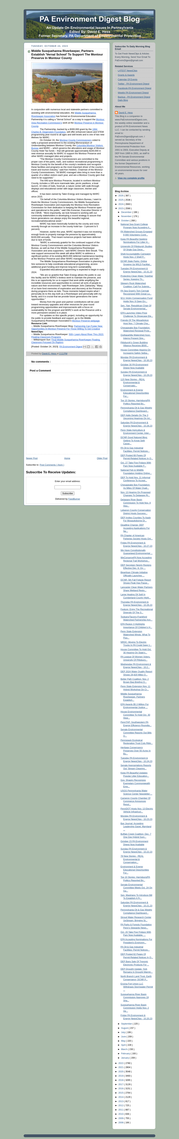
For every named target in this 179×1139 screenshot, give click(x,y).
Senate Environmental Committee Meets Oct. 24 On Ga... (136, 887)
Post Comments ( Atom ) (52, 465)
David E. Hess (126, 112)
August (125, 1028)
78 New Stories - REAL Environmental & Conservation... (132, 859)
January (125, 1058)
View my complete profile (131, 178)
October (125, 220)
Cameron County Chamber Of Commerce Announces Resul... (136, 801)
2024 (121, 204)
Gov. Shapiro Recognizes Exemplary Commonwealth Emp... (135, 783)
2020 (121, 1071)
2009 (121, 1118)
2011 (121, 1110)
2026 (121, 195)
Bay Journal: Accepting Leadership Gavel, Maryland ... (136, 826)
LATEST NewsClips (127, 70)
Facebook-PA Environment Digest (134, 88)
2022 (121, 1063)
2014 (121, 1097)
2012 (121, 1105)
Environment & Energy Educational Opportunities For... (135, 393)
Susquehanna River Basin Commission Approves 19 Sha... (135, 997)
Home (67, 458)
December (126, 212)
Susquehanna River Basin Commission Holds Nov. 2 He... (135, 1008)
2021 (121, 1067)
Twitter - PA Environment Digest (133, 84)
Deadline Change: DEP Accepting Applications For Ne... (135, 528)
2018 (121, 1080)
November (126, 216)
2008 (121, 1122)
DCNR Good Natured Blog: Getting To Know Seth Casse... (134, 440)
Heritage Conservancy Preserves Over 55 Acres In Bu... (136, 750)
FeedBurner (74, 499)
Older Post (102, 458)
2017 (121, 1084)
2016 (121, 1088)
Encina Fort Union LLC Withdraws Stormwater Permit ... (137, 987)
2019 (121, 1076)
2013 (121, 1101)
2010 (121, 1114)
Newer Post (32, 458)
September (127, 1024)
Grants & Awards (126, 75)
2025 (121, 200)
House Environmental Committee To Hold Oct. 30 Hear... (135, 714)
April (123, 1045)
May (123, 1041)
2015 (121, 1093)
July (123, 1032)
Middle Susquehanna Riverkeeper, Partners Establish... (133, 697)
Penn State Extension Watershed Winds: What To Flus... (135, 634)
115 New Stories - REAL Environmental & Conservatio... (133, 382)
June (124, 1036)
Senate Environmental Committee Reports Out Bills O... (136, 732)
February (126, 1053)
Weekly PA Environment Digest (133, 92)
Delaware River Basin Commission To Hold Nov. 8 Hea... (136, 502)
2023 (121, 208)
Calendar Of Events (127, 79)
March (124, 1049)
